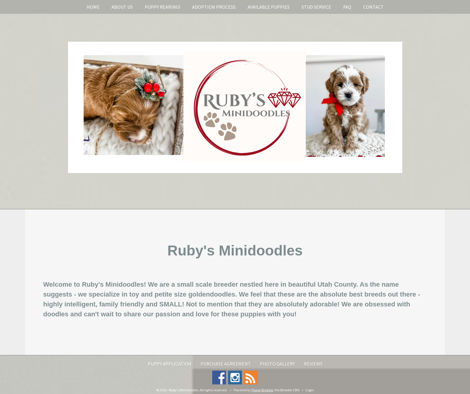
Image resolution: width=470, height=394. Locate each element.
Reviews (313, 364)
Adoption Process (214, 7)
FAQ (347, 7)
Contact (373, 7)
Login (309, 390)
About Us (122, 7)
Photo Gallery (277, 364)
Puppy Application (170, 364)
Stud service (316, 7)
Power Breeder (262, 390)
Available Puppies (269, 7)
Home (93, 7)
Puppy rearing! (162, 7)
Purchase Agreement (226, 364)
